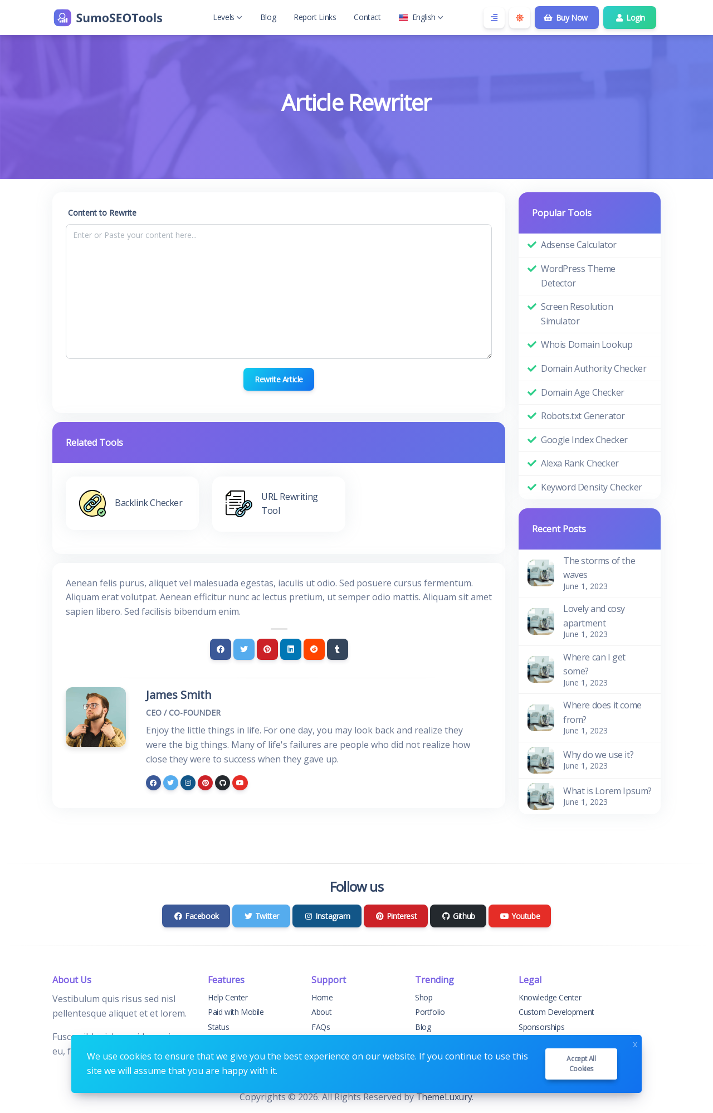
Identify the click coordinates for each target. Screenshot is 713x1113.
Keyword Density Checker (591, 487)
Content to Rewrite (102, 212)
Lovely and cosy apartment (594, 615)
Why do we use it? (598, 755)
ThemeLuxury (444, 1097)
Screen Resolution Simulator (577, 313)
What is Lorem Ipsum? (607, 791)
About (321, 1012)
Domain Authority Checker (593, 368)
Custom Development (556, 1012)
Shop (423, 997)
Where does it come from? (602, 712)
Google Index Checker (584, 440)
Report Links (315, 17)
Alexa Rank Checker (580, 463)
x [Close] (635, 1043)
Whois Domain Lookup (586, 344)
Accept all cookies (581, 1063)
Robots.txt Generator (583, 416)
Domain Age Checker (582, 392)
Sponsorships (541, 1027)
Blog (268, 17)
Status (218, 1027)
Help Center (228, 997)
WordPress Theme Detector (578, 276)
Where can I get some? (594, 664)
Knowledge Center (550, 997)
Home (322, 997)
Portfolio (430, 1012)
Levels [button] (227, 17)
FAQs (320, 1027)
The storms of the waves (599, 568)
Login (629, 17)
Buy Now (566, 17)
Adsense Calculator (579, 245)
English (421, 17)
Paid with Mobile (236, 1012)
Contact (367, 17)
